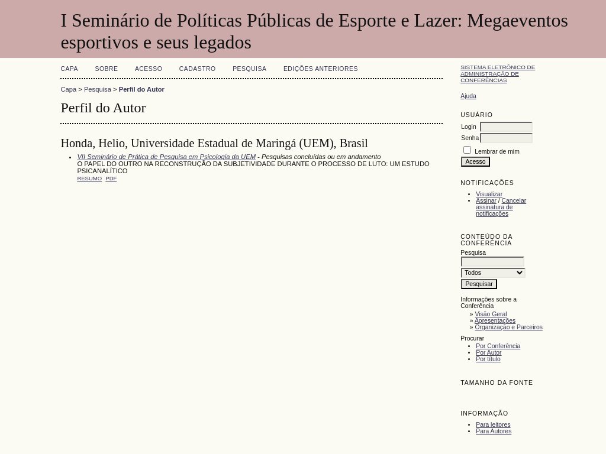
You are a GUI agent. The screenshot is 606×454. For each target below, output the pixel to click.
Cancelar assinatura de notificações (501, 207)
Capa (69, 69)
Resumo (89, 178)
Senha (470, 138)
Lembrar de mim (497, 151)
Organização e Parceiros (509, 327)
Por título (488, 359)
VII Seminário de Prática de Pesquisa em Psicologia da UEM (166, 156)
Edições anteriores (320, 69)
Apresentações (495, 320)
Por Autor (488, 352)
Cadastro (197, 69)
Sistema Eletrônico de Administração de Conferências (497, 73)
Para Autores (493, 431)
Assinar (486, 200)
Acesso (148, 69)
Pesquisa (249, 69)
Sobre (106, 69)
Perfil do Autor (142, 89)
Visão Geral (491, 314)
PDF (111, 178)
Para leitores (493, 424)
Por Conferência (498, 346)
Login (468, 127)
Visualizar (489, 194)
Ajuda (468, 96)
